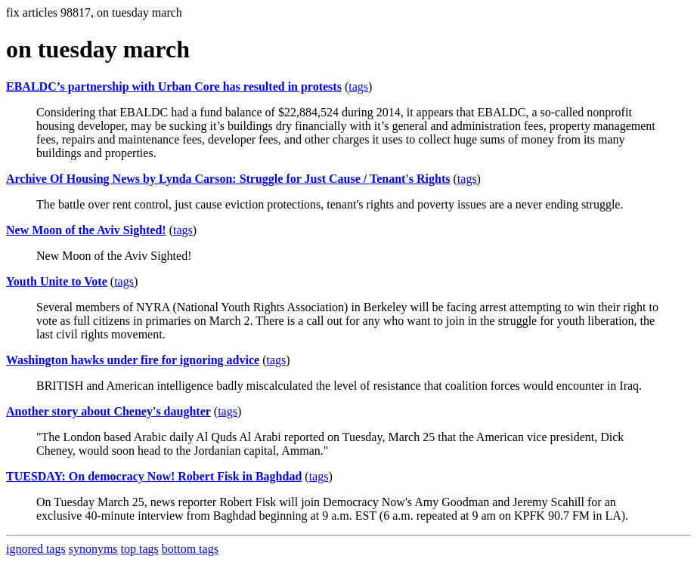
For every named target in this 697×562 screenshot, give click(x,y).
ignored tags (36, 548)
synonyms (93, 548)
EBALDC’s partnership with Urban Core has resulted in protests (174, 86)
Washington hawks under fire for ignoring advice (132, 360)
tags (358, 86)
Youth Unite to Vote (56, 281)
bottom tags (190, 548)
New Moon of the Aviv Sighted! (86, 230)
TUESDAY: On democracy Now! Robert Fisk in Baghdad (154, 476)
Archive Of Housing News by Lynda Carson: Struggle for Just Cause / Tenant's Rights (228, 178)
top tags (140, 548)
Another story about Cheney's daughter (108, 411)
